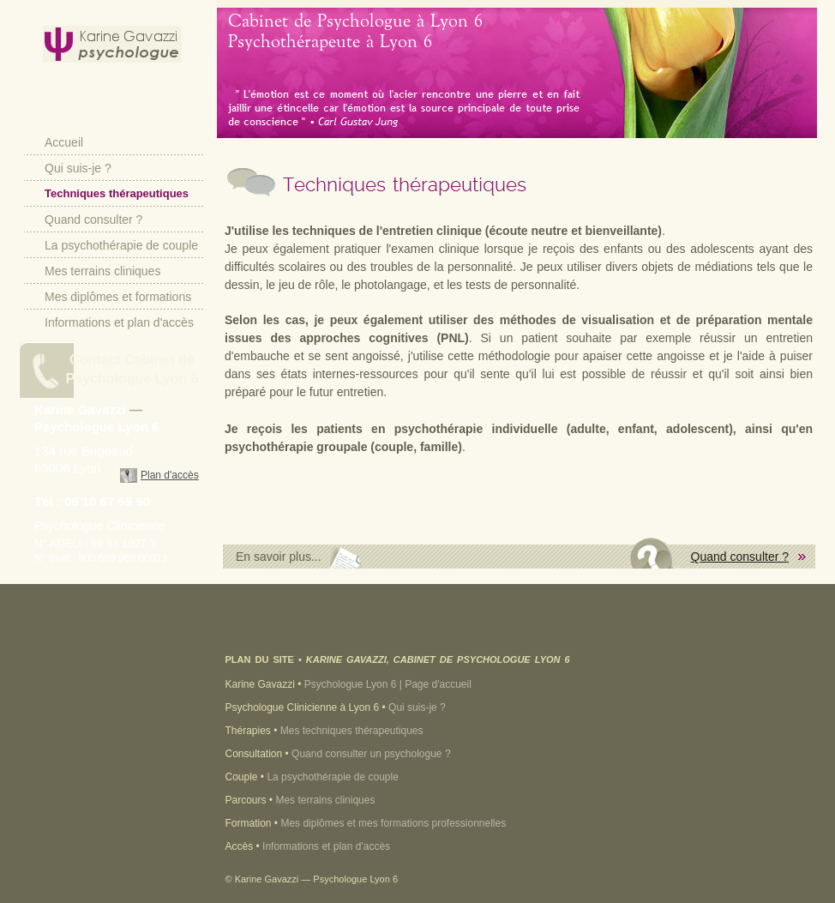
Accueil (64, 142)
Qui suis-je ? (78, 168)
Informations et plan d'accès (119, 322)
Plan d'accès (170, 475)
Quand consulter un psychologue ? (370, 754)
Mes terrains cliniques (102, 271)
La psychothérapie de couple (121, 245)
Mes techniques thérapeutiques (352, 731)
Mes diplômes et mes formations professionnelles (393, 823)
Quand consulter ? (93, 219)
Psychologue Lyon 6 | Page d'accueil (388, 684)
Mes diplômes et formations (118, 297)
